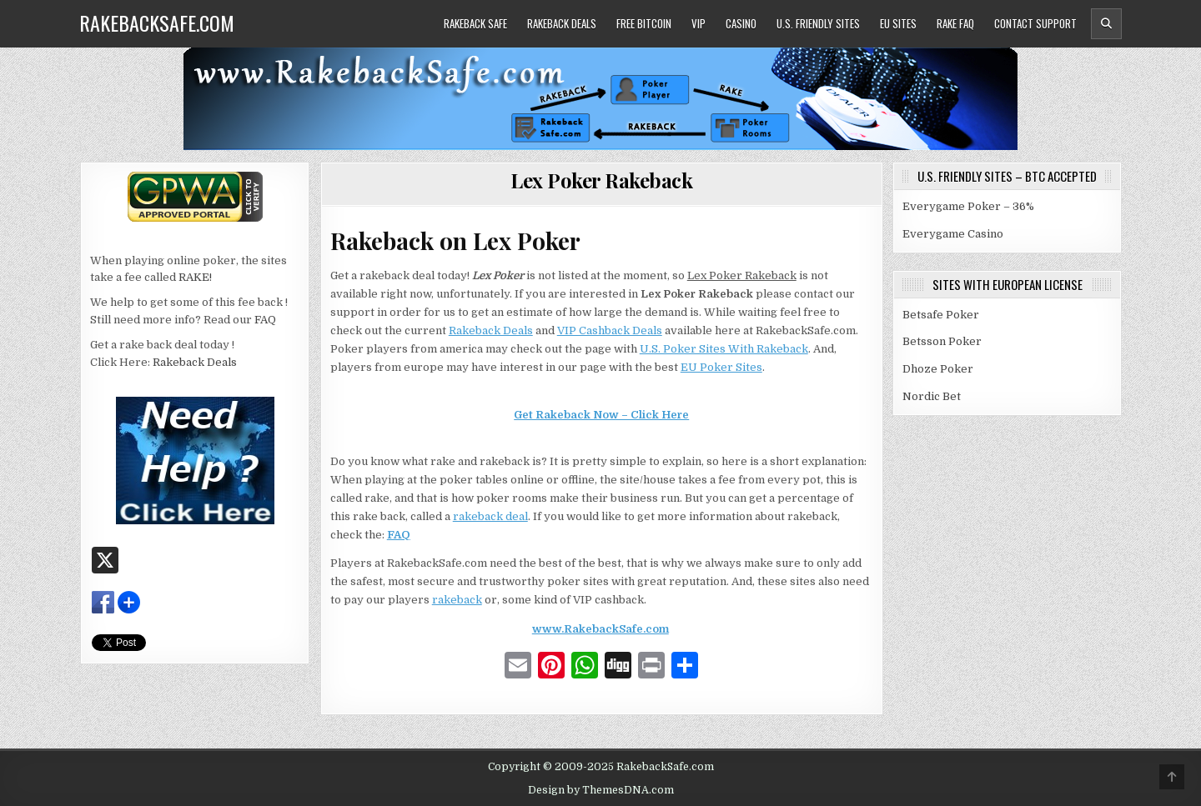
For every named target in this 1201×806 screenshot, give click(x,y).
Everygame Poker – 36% (968, 206)
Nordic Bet (931, 396)
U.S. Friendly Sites (818, 23)
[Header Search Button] (1106, 23)
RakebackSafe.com (156, 23)
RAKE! (195, 277)
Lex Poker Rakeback (601, 180)
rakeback (457, 599)
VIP (698, 23)
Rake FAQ (955, 23)
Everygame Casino (952, 234)
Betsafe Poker (940, 314)
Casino (741, 23)
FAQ (398, 534)
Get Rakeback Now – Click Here (601, 414)
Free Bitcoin (643, 23)
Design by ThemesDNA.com (601, 790)
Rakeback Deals (561, 23)
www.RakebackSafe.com (600, 629)
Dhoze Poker (937, 369)
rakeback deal (490, 516)
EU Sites (898, 23)
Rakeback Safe (475, 23)
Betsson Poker (942, 341)
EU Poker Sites (721, 367)
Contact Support (1035, 23)
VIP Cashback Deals (609, 330)
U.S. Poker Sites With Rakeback (724, 349)
